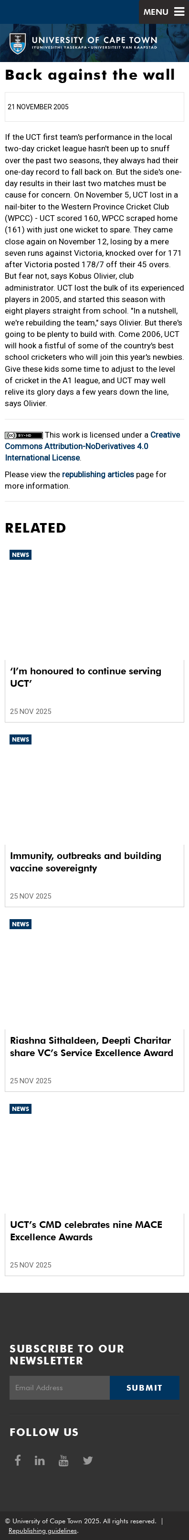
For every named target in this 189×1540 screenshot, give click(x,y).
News (20, 554)
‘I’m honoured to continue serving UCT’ (85, 677)
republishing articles (98, 474)
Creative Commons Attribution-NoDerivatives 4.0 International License (92, 446)
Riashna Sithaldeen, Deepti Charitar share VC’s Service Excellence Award (91, 1046)
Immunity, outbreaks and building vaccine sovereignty (85, 862)
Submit (144, 1388)
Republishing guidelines (43, 1530)
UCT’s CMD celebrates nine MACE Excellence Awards (86, 1231)
